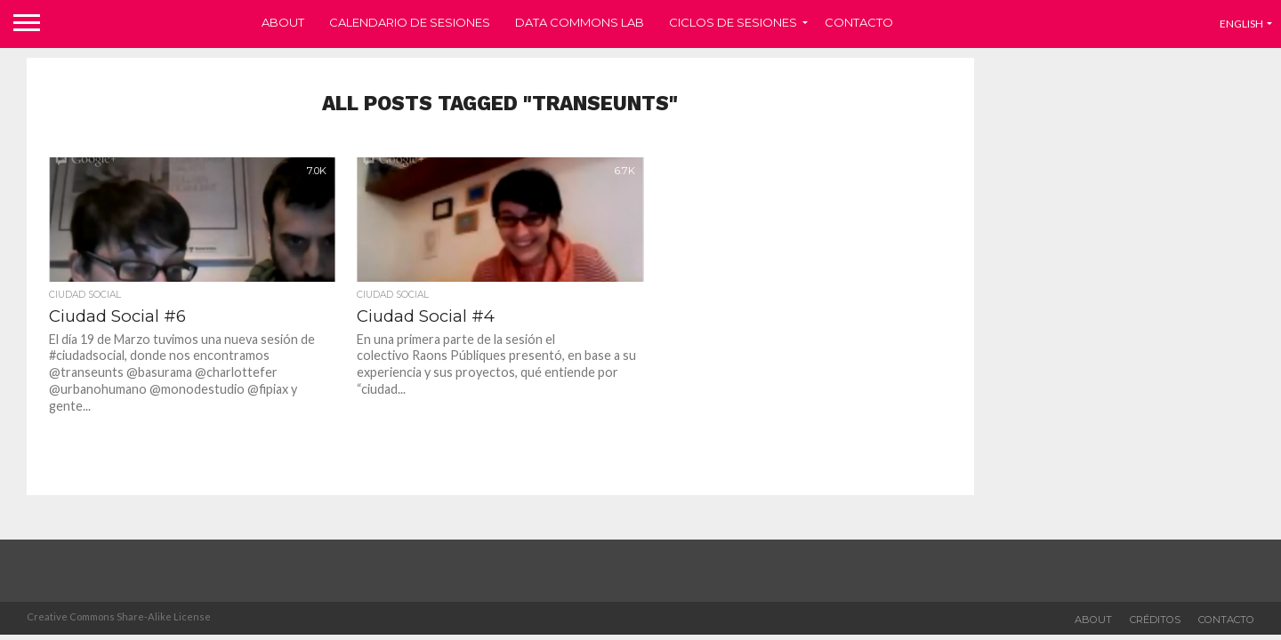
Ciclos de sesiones (733, 22)
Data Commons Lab (579, 22)
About (283, 22)
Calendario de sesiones (409, 22)
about (1093, 619)
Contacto (859, 22)
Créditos (1155, 619)
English (1241, 23)
